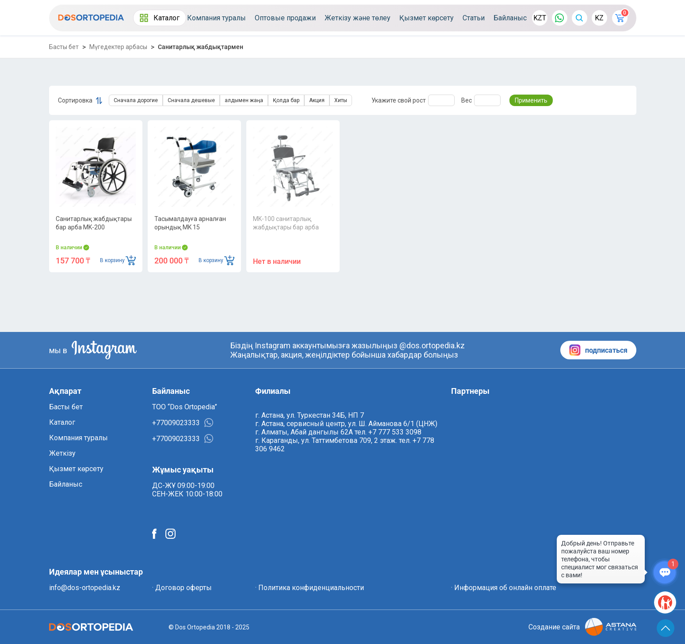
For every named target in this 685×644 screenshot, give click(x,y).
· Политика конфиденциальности (309, 587)
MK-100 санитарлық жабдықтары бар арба (286, 222)
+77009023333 (182, 422)
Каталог (160, 18)
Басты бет (64, 46)
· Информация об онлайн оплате (503, 587)
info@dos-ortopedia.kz (84, 587)
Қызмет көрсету (426, 18)
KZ (599, 18)
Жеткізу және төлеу (357, 18)
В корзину (118, 260)
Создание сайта (582, 627)
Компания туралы (216, 18)
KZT (539, 18)
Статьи (474, 18)
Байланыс (510, 18)
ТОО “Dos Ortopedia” (184, 407)
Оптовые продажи (285, 18)
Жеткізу (62, 453)
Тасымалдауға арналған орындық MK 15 (190, 222)
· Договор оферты (182, 587)
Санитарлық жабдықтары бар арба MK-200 (94, 222)
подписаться (598, 350)
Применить (531, 100)
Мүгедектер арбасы (118, 46)
